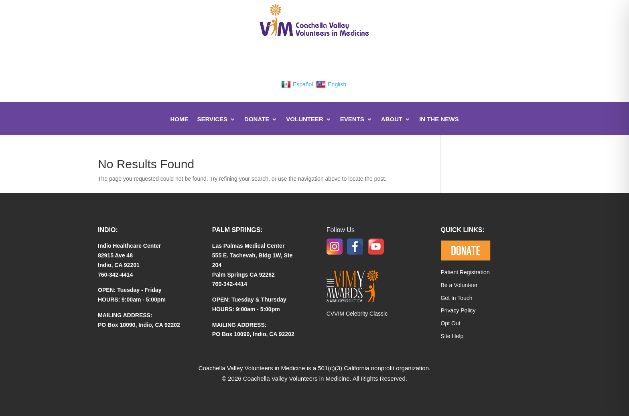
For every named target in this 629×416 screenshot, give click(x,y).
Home (179, 119)
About (391, 119)
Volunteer (304, 119)
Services (212, 119)
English (331, 84)
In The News (439, 119)
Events (352, 119)
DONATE (256, 119)
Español (297, 84)
